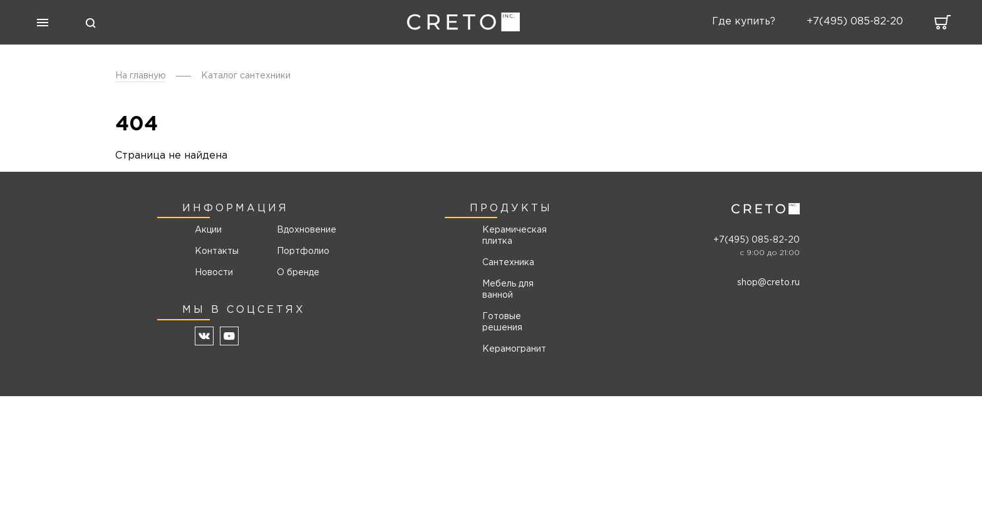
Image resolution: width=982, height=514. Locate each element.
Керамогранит (514, 349)
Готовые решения (502, 322)
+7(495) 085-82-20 (756, 240)
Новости (214, 272)
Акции (208, 230)
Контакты (217, 251)
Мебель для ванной (508, 289)
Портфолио (302, 251)
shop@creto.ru (768, 282)
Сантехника (508, 262)
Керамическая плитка (514, 235)
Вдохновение (302, 230)
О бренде (298, 272)
